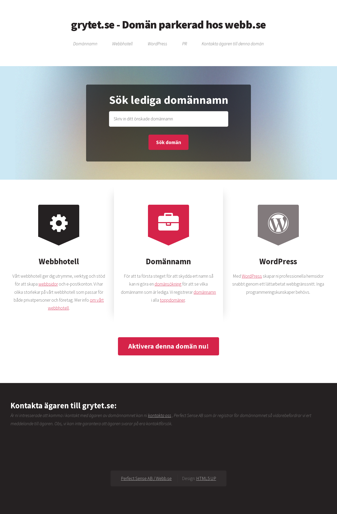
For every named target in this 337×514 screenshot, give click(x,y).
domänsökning (168, 284)
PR (184, 44)
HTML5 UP (206, 478)
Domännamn (85, 44)
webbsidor (48, 284)
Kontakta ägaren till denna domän (233, 44)
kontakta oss (159, 415)
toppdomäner (172, 300)
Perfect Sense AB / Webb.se (146, 478)
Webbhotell (122, 44)
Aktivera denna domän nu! (168, 346)
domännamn (205, 292)
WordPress (157, 44)
